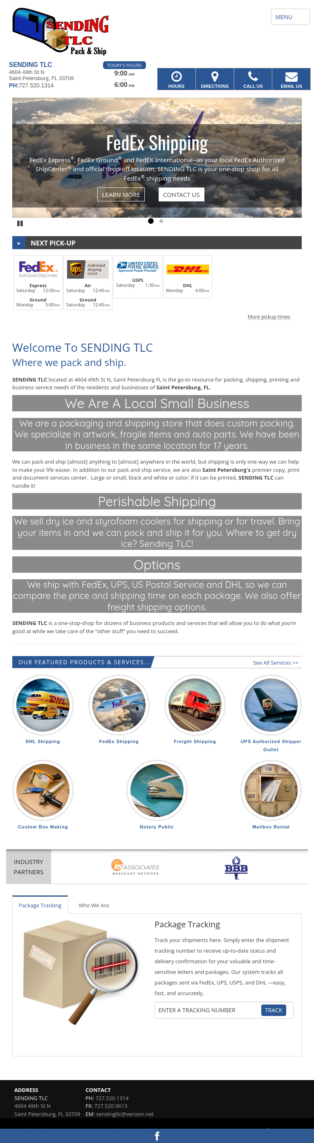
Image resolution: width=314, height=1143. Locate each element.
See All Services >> (275, 662)
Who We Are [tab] (93, 905)
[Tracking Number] (210, 1010)
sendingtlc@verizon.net (125, 1114)
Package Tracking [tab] (40, 905)
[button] (157, 286)
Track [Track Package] (274, 1010)
